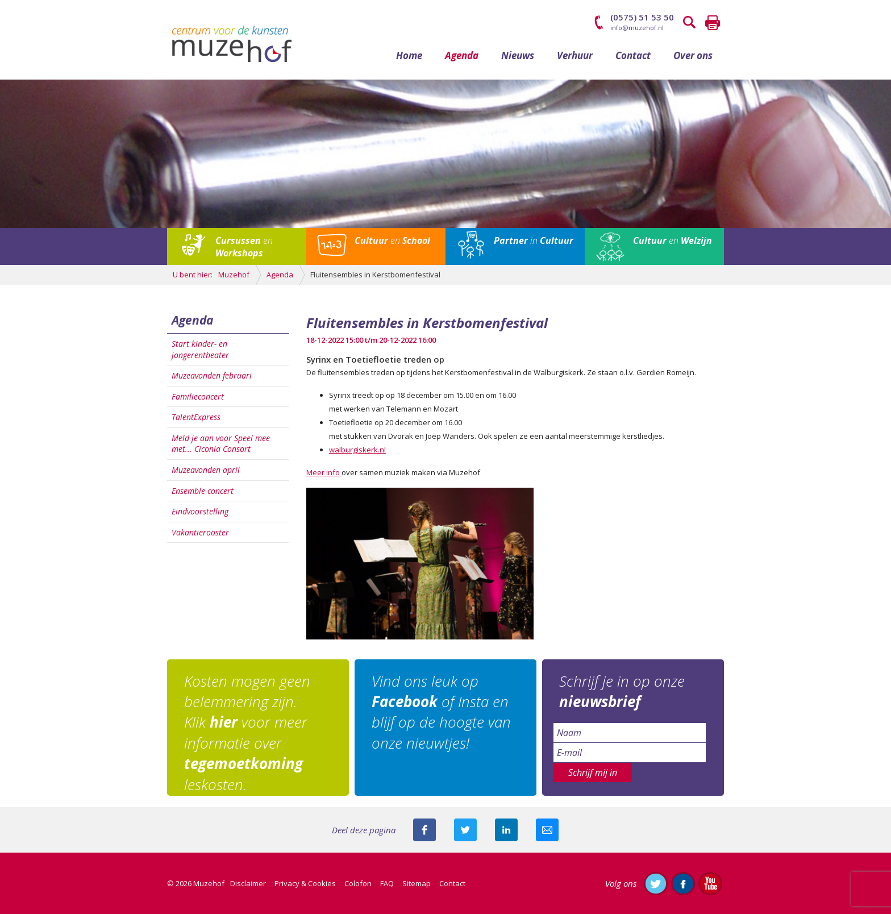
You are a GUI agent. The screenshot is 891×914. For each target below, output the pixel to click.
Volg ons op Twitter (655, 883)
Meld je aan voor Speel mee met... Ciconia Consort (221, 444)
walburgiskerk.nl (357, 449)
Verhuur (575, 55)
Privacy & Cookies (305, 883)
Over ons (693, 55)
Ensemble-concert (203, 490)
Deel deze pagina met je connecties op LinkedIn (506, 830)
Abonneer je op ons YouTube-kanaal (710, 883)
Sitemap (416, 883)
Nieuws (517, 55)
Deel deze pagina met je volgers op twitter (465, 830)
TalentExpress (196, 417)
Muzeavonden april (206, 469)
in (533, 240)
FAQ (387, 883)
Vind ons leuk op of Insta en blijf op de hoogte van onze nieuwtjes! (441, 712)
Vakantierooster (200, 532)
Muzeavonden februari (212, 375)
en (244, 246)
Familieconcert (198, 396)
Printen (712, 22)
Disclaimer (248, 883)
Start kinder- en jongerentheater (200, 349)
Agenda (461, 55)
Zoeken (689, 22)
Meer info (324, 472)
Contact (633, 55)
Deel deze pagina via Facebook (424, 830)
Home (409, 55)
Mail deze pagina (547, 830)
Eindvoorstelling (200, 511)
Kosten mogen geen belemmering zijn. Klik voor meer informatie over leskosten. (247, 733)
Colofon (358, 883)
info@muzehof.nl (637, 27)
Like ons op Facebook (683, 883)
